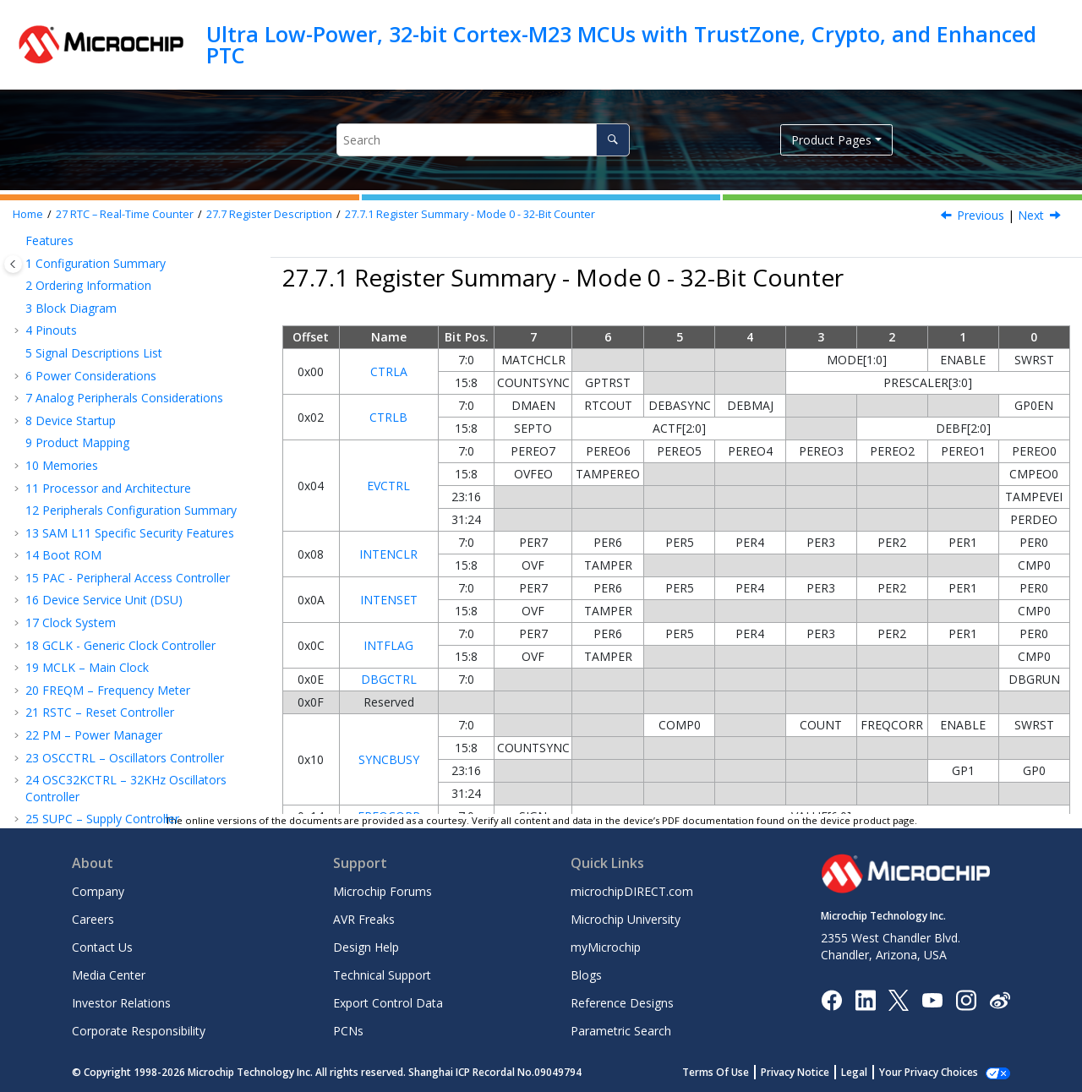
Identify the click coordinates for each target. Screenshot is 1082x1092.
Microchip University (625, 919)
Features (74, 278)
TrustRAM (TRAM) (83, 748)
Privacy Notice (813, 1072)
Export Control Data (388, 1003)
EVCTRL (388, 486)
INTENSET (389, 600)
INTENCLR (388, 554)
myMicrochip (606, 947)
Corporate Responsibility (138, 1031)
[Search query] (483, 139)
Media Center (108, 975)
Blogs (586, 975)
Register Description (269, 214)
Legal (873, 1072)
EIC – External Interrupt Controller (125, 687)
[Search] (612, 139)
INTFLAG (388, 645)
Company (98, 891)
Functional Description (111, 368)
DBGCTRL (389, 679)
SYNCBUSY (388, 759)
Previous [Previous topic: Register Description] (980, 215)
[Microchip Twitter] (898, 998)
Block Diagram (91, 300)
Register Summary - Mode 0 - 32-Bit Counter (470, 214)
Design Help (366, 947)
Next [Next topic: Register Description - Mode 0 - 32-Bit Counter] (1031, 215)
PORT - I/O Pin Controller (102, 770)
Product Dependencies (112, 346)
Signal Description (99, 323)
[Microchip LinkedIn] (865, 998)
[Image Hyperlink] (932, 999)
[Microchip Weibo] (999, 999)
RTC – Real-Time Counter (125, 214)
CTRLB (388, 417)
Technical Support (382, 975)
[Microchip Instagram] (965, 998)
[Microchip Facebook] (831, 998)
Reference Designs (622, 1003)
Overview (75, 256)
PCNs (348, 1031)
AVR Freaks (364, 919)
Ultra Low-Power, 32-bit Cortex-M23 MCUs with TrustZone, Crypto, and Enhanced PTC (621, 44)
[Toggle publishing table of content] (13, 264)
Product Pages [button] (831, 140)
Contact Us (102, 947)
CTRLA (388, 371)
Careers (93, 919)
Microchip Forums (382, 891)
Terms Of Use (734, 1072)
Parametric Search (621, 1031)
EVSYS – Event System (94, 793)
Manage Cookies (938, 1072)
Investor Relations (121, 1003)
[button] (30, 256)
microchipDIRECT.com (632, 891)
